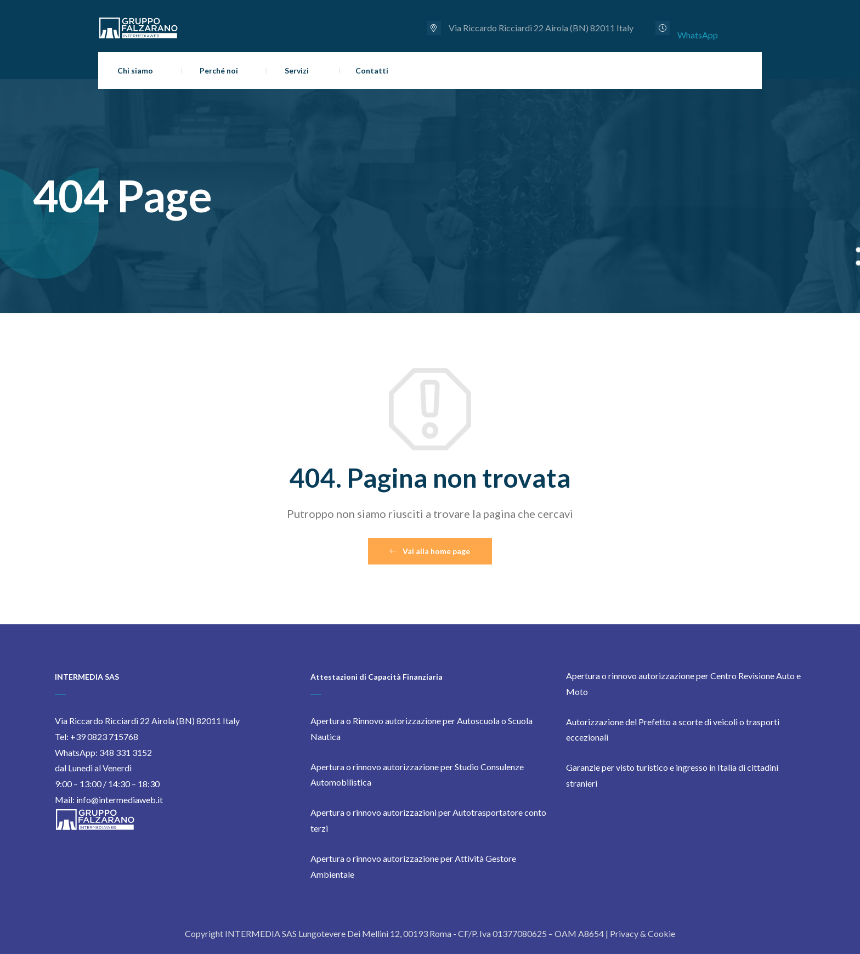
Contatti (371, 70)
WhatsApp (697, 35)
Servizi (297, 70)
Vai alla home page (430, 551)
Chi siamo (135, 70)
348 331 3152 (125, 752)
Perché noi (219, 70)
